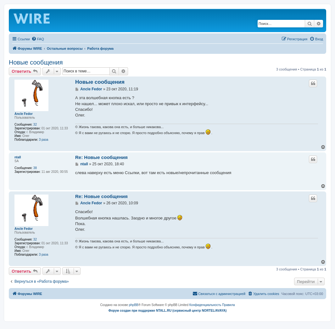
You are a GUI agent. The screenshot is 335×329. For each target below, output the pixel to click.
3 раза (43, 139)
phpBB (133, 305)
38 (35, 168)
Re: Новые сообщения (101, 157)
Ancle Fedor (23, 114)
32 (35, 124)
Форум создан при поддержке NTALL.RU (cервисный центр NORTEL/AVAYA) (168, 310)
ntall (17, 157)
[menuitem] (37, 39)
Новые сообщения (36, 62)
